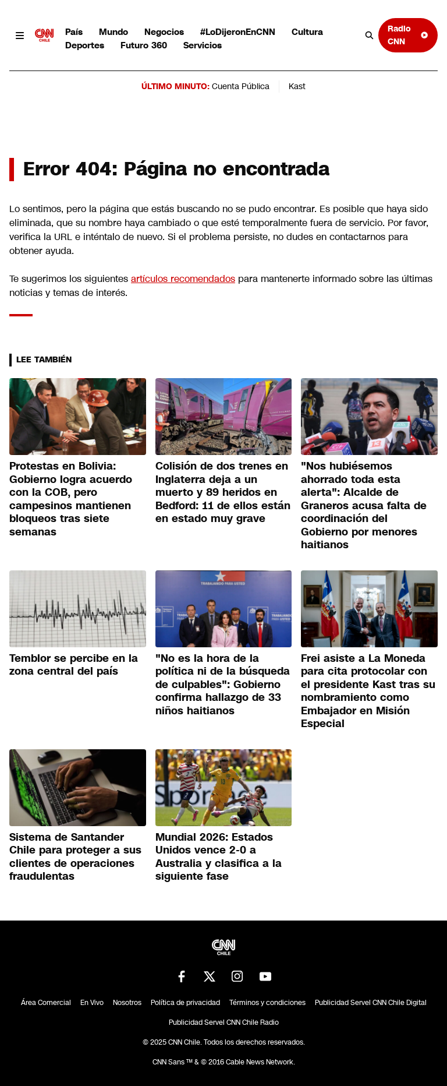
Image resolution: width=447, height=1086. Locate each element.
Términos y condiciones (267, 1002)
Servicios (202, 45)
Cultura (307, 32)
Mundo (113, 32)
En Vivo (92, 1002)
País (74, 32)
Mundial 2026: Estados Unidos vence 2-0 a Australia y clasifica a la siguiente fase (218, 857)
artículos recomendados (183, 278)
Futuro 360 (143, 45)
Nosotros (127, 1002)
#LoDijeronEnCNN (237, 32)
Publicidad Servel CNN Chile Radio (224, 1022)
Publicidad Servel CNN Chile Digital (371, 1002)
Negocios (164, 32)
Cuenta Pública (240, 86)
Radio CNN (408, 35)
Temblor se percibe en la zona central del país (73, 665)
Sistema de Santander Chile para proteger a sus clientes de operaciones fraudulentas (75, 857)
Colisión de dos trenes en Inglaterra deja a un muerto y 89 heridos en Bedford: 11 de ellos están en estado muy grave (222, 492)
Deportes (84, 45)
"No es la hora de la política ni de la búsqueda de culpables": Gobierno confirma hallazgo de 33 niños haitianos (222, 684)
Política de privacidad (185, 1002)
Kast (297, 86)
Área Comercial (46, 1002)
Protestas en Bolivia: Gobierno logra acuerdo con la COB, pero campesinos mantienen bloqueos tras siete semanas (70, 499)
